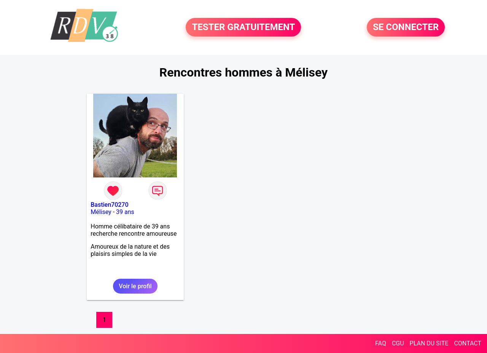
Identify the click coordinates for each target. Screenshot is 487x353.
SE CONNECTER (406, 27)
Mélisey (101, 212)
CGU (398, 343)
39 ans (125, 212)
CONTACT (467, 343)
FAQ (380, 343)
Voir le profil (135, 286)
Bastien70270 (109, 204)
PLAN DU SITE (429, 343)
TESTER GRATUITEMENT (243, 27)
